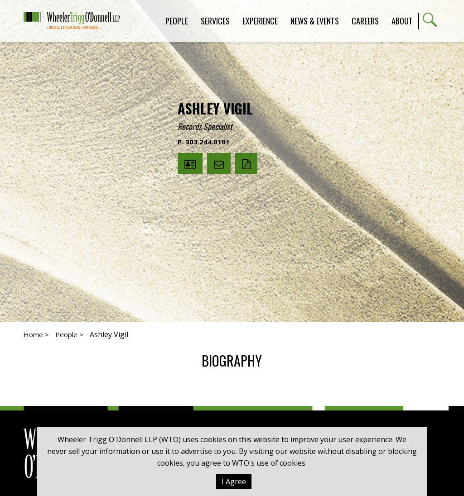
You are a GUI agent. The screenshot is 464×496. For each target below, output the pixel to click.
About (402, 21)
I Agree (234, 481)
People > (69, 334)
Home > (36, 334)
